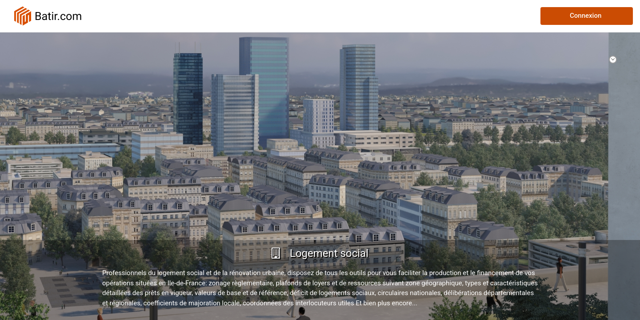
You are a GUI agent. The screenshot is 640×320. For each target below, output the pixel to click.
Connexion (585, 16)
